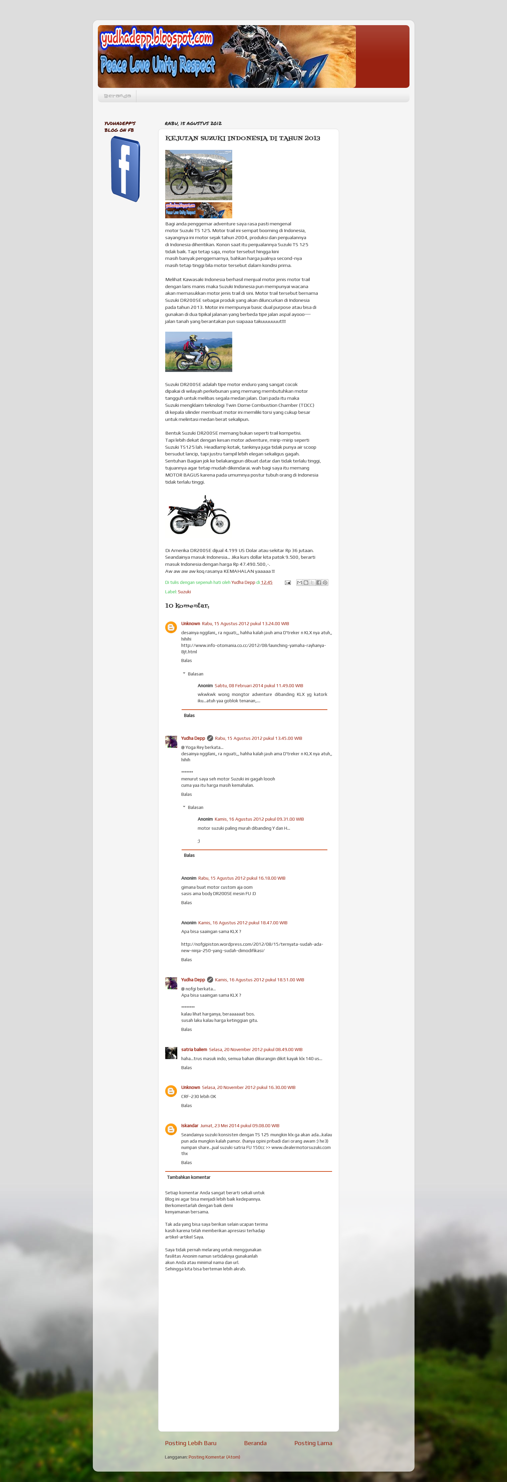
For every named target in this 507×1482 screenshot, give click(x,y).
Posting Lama (313, 1442)
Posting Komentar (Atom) (214, 1457)
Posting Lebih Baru (190, 1442)
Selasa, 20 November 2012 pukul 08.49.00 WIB (256, 1049)
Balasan (195, 673)
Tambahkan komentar (188, 1177)
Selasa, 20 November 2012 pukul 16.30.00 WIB (249, 1087)
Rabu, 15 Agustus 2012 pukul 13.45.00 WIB (258, 738)
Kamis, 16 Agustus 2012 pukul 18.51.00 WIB (259, 979)
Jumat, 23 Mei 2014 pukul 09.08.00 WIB (239, 1125)
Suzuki (184, 591)
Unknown (190, 623)
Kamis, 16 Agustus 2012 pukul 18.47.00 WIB (243, 922)
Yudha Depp (193, 738)
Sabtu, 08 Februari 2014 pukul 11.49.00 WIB (259, 685)
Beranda (117, 96)
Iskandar (189, 1125)
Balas (186, 660)
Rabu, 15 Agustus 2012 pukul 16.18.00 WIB (242, 878)
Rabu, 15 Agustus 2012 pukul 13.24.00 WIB (245, 623)
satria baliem (194, 1049)
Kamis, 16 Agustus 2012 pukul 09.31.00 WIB (259, 819)
